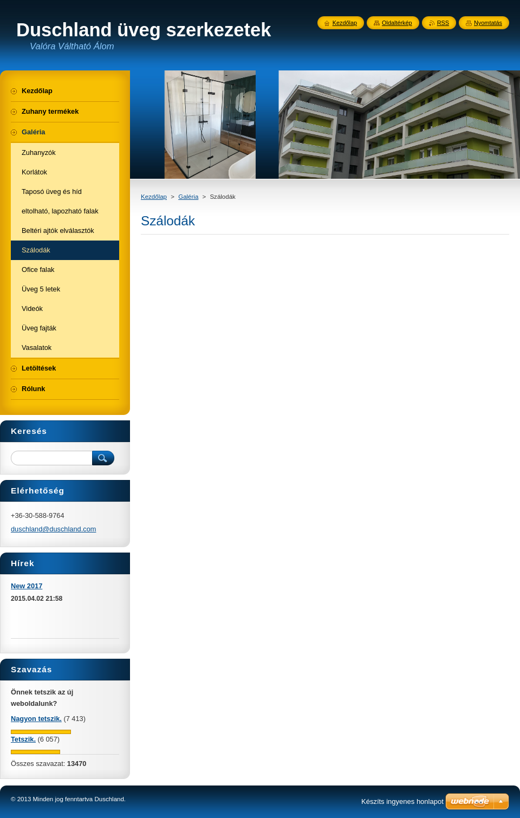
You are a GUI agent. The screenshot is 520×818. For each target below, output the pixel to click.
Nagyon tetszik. (36, 719)
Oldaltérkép (397, 23)
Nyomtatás (488, 23)
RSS (443, 23)
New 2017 (26, 586)
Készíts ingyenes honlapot (402, 801)
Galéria (188, 196)
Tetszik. (23, 739)
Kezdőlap (154, 196)
